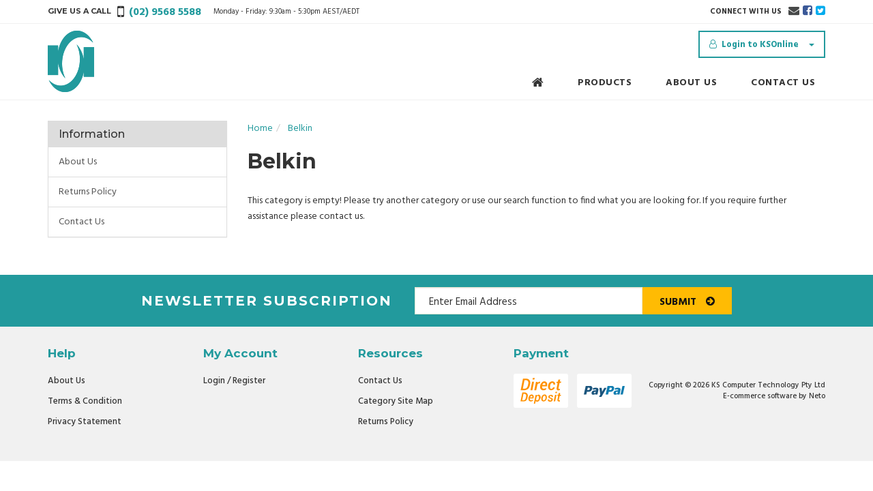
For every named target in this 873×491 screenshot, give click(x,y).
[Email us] (793, 11)
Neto (817, 396)
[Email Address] (528, 300)
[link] (807, 11)
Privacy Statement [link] (84, 422)
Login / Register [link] (234, 381)
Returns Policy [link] (88, 192)
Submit (687, 302)
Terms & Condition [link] (85, 401)
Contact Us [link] (81, 222)
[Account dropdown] (761, 44)
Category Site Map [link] (395, 401)
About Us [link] (78, 162)
